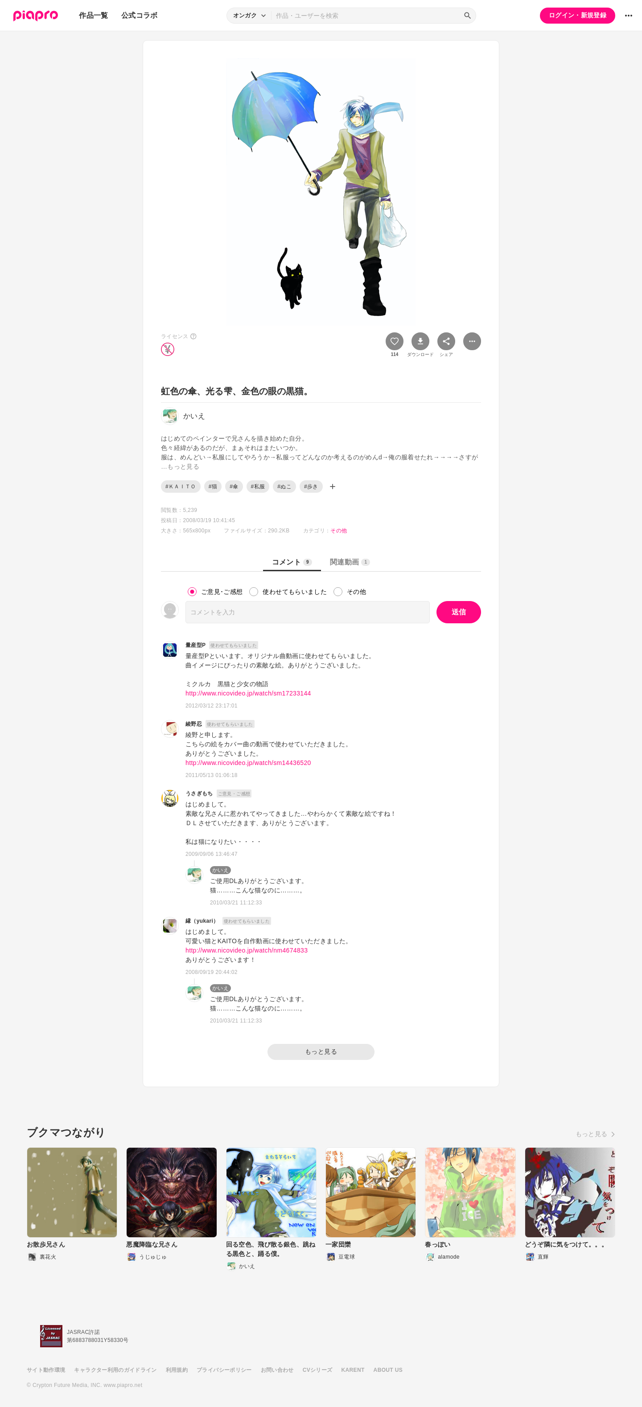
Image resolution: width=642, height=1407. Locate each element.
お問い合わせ (277, 1370)
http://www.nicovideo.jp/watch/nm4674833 (246, 950)
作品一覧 (93, 15)
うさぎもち (199, 793)
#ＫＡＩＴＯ (180, 486)
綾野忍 (193, 724)
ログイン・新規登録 (577, 15)
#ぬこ (284, 486)
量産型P (195, 645)
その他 (338, 531)
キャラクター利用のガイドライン (115, 1370)
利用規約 (177, 1370)
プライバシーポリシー (224, 1370)
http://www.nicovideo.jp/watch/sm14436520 (248, 762)
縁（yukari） (202, 921)
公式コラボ (139, 15)
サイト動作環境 (46, 1370)
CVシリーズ (318, 1370)
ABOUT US (388, 1370)
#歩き (311, 486)
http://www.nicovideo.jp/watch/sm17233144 (248, 693)
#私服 (258, 486)
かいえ (220, 870)
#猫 (213, 486)
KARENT (353, 1370)
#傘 (234, 486)
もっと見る (321, 1051)
